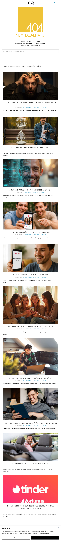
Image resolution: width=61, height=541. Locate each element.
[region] (30, 533)
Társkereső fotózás (39, 107)
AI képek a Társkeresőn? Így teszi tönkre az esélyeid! (30, 190)
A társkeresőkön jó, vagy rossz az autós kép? (30, 463)
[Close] (59, 527)
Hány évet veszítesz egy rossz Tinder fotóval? (30, 147)
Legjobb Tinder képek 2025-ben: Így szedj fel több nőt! (30, 326)
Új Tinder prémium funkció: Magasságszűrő (30, 275)
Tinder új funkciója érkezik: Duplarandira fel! (30, 232)
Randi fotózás (27, 107)
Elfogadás (45, 538)
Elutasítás (16, 538)
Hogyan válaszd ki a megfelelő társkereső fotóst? (30, 378)
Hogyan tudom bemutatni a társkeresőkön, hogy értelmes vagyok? (30, 423)
